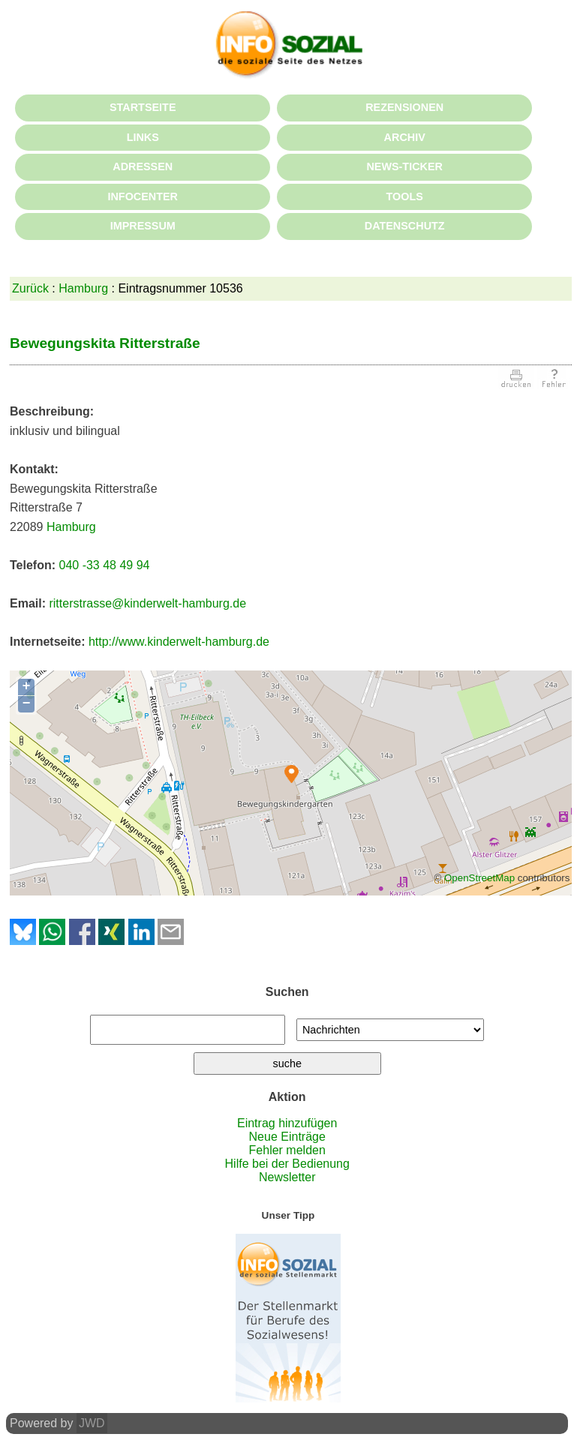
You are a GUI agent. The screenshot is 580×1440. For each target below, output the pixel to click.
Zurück (30, 288)
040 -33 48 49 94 (104, 565)
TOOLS (404, 196)
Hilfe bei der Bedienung (287, 1163)
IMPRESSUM (143, 226)
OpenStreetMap (479, 878)
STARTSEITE (143, 107)
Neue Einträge (287, 1136)
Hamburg (83, 288)
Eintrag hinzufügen (287, 1123)
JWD (92, 1423)
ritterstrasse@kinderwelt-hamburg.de (147, 603)
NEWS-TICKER (404, 166)
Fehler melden (287, 1150)
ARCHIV (404, 137)
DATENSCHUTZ (405, 226)
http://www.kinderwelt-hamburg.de (179, 641)
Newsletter (287, 1177)
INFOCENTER (142, 196)
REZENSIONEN (404, 107)
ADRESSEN (143, 166)
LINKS (143, 137)
